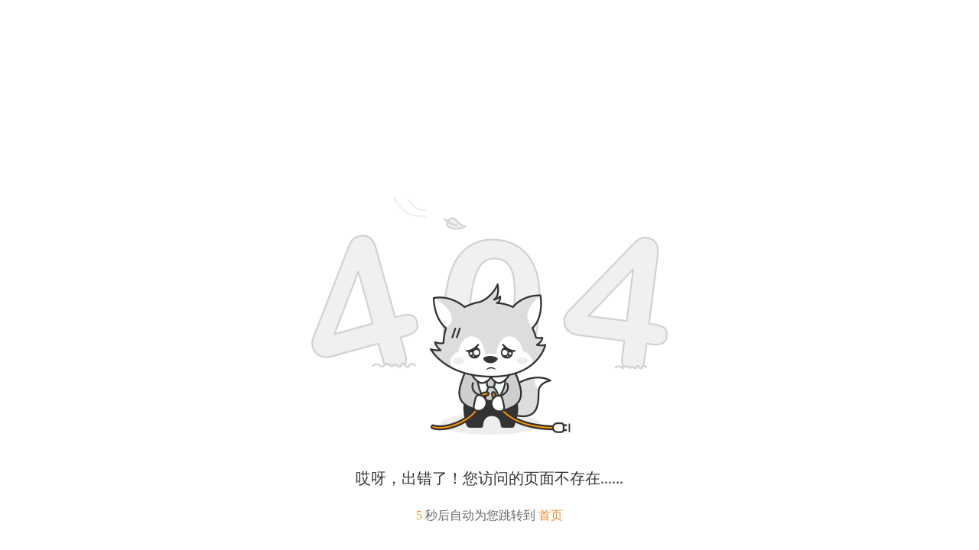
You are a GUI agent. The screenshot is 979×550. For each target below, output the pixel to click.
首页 (550, 515)
